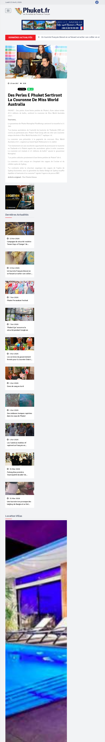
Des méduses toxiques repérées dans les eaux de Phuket (19, 413)
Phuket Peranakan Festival (19, 299)
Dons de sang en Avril (19, 384)
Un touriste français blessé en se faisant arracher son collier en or (70, 37)
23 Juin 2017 (13, 83)
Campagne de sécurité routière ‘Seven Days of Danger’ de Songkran (19, 242)
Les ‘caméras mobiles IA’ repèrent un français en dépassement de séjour (19, 443)
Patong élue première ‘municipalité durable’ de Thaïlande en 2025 (19, 472)
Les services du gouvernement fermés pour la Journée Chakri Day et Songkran (19, 357)
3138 (23, 83)
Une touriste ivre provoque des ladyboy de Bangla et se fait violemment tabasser (19, 501)
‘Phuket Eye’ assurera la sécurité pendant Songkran (19, 327)
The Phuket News (29, 177)
